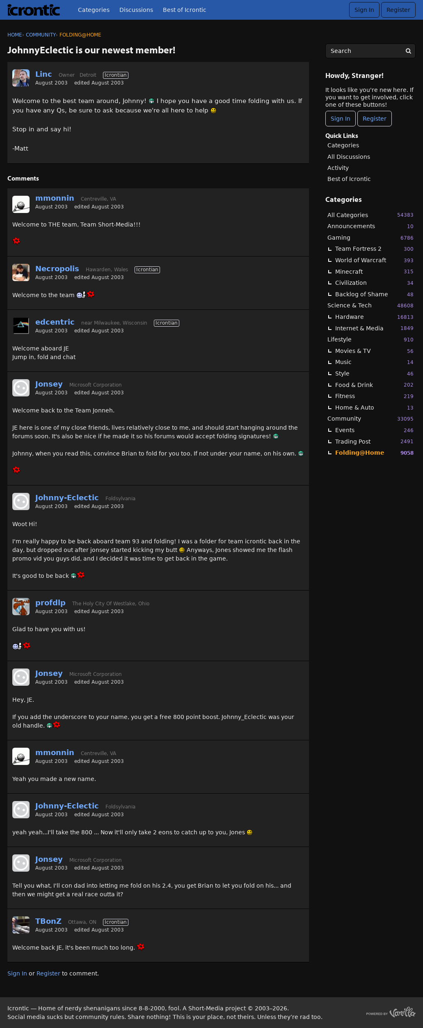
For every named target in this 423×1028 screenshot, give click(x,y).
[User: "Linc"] (21, 78)
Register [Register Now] (374, 118)
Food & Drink (374, 385)
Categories (94, 10)
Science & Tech (370, 305)
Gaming (370, 238)
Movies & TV (374, 351)
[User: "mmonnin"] (21, 204)
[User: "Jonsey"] (21, 387)
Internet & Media (374, 328)
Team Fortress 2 (374, 249)
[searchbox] (370, 51)
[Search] (408, 51)
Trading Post (374, 441)
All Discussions (348, 156)
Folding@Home (374, 453)
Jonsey (49, 384)
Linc (43, 74)
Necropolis (57, 268)
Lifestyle (370, 339)
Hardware (374, 317)
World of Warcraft (374, 260)
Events (374, 430)
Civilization (374, 283)
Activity (338, 168)
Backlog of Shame (374, 294)
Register (398, 10)
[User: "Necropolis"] (21, 272)
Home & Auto (374, 408)
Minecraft (374, 271)
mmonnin (54, 198)
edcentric (55, 322)
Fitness (374, 396)
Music (374, 362)
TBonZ (48, 921)
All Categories (370, 215)
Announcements (370, 226)
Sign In (364, 10)
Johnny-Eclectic (67, 497)
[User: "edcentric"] (21, 325)
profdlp (50, 602)
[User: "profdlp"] (21, 606)
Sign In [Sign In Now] (340, 118)
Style (374, 374)
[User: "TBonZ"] (21, 925)
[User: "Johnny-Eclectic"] (21, 501)
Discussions (136, 10)
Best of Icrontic (184, 10)
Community (370, 419)
